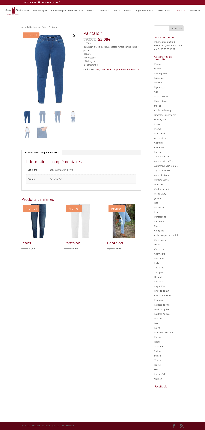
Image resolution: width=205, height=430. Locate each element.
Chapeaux (159, 147)
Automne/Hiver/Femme (165, 161)
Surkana (158, 351)
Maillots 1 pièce (161, 309)
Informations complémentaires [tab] (42, 152)
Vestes (90, 10)
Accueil (25, 10)
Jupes (157, 212)
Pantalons (136, 69)
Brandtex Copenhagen (165, 114)
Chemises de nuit (162, 295)
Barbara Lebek (161, 179)
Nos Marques (35, 27)
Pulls (156, 263)
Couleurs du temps (163, 110)
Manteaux (159, 78)
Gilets (157, 369)
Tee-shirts (159, 267)
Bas (115, 10)
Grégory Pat (160, 119)
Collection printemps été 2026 (67, 10)
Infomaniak (68, 426)
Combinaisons (161, 240)
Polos (157, 124)
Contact (193, 10)
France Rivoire (161, 101)
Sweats (157, 355)
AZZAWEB (36, 426)
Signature (158, 346)
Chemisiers (159, 253)
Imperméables (161, 374)
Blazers (157, 364)
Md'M (157, 327)
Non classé (159, 133)
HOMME (180, 10)
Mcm (156, 323)
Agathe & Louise (162, 170)
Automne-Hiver (161, 156)
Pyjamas (158, 300)
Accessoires (164, 10)
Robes (127, 10)
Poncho (158, 82)
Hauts (103, 10)
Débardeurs (160, 258)
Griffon (157, 68)
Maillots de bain (162, 304)
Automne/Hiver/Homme (166, 165)
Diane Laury (160, 193)
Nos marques (40, 10)
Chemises (159, 249)
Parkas (157, 337)
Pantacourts (160, 216)
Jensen (157, 198)
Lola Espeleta (160, 73)
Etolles (157, 152)
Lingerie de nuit (142, 10)
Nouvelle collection (163, 332)
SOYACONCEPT (162, 96)
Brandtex (158, 184)
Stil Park (158, 105)
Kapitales (158, 281)
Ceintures (158, 142)
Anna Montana (161, 175)
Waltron (158, 378)
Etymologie (159, 87)
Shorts (157, 226)
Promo (157, 64)
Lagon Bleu (159, 286)
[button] (74, 35)
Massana (158, 318)
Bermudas (159, 207)
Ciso (45, 27)
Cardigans (159, 230)
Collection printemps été (118, 69)
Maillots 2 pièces (162, 313)
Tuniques (158, 272)
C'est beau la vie (162, 189)
